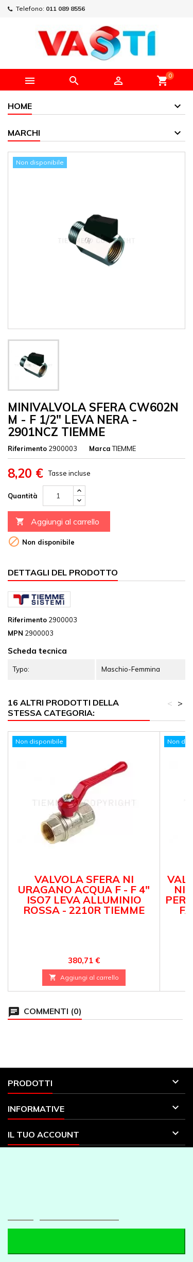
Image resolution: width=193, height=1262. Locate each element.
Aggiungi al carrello (57, 521)
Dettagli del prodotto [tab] (63, 572)
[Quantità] (58, 495)
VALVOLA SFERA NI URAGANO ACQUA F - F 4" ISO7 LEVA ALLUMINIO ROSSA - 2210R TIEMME (84, 894)
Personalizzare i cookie (79, 1215)
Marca (100, 448)
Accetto (96, 1241)
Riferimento (27, 448)
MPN (15, 633)
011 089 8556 (65, 8)
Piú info (20, 1215)
